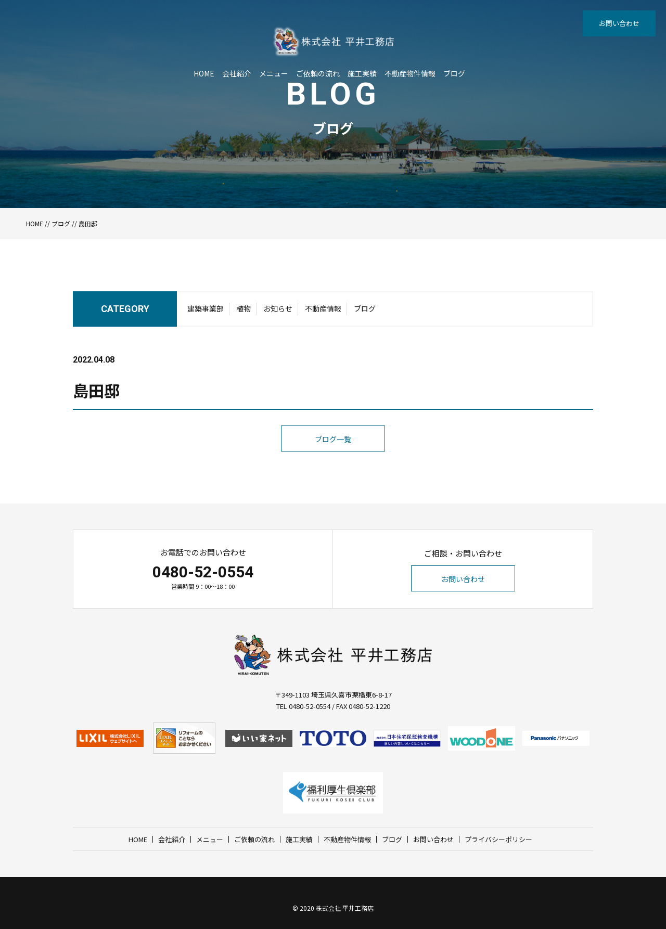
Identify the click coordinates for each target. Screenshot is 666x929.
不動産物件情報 (410, 73)
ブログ (454, 73)
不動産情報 (323, 308)
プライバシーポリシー (498, 839)
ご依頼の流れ (318, 73)
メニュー (273, 73)
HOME (204, 73)
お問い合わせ (619, 23)
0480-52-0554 (202, 572)
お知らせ (277, 308)
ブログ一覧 (333, 439)
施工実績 (362, 73)
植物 (243, 308)
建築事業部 (205, 308)
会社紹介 (236, 73)
